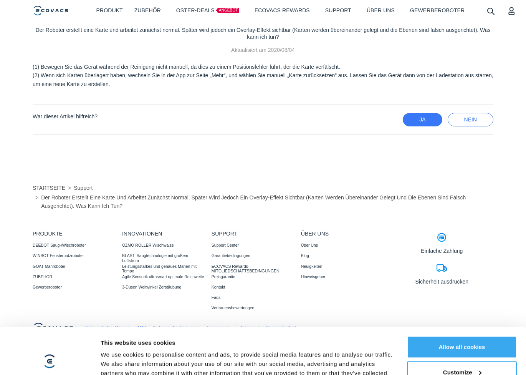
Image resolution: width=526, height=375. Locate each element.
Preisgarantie (223, 276)
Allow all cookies (462, 303)
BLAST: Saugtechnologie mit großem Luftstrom (155, 257)
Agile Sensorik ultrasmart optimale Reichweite (163, 276)
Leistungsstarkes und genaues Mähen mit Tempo (159, 268)
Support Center (225, 245)
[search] (490, 11)
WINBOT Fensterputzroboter (58, 255)
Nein (470, 119)
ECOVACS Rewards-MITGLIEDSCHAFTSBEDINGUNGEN (246, 268)
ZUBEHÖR (42, 276)
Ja (422, 119)
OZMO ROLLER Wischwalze (148, 245)
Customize (462, 328)
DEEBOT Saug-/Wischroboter (59, 245)
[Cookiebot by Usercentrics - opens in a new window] (49, 360)
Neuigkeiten (311, 266)
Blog (305, 255)
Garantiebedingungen (231, 255)
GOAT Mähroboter (49, 266)
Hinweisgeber (313, 276)
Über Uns (309, 245)
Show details (118, 360)
